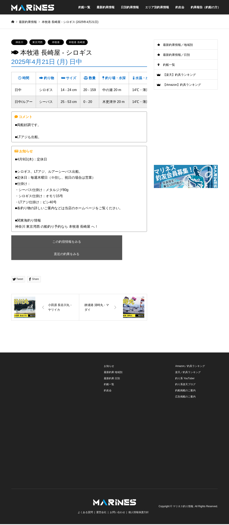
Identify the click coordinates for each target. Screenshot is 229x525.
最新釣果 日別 (112, 379)
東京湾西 (37, 42)
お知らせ (109, 366)
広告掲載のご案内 (185, 397)
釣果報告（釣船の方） (205, 7)
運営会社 (101, 513)
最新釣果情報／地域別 (178, 44)
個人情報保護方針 (138, 513)
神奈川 (19, 42)
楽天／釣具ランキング (188, 372)
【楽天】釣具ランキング (179, 74)
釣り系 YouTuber (185, 379)
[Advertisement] (186, 224)
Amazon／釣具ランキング (190, 366)
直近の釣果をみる (48, 254)
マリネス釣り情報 (183, 507)
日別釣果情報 (130, 7)
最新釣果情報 (105, 7)
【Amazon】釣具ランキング (182, 84)
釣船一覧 (84, 7)
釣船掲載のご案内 (185, 391)
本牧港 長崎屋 (77, 42)
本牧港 (56, 42)
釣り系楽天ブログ (185, 385)
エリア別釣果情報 (157, 7)
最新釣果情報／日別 (176, 54)
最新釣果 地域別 (113, 372)
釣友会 (179, 7)
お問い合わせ (117, 513)
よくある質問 (85, 513)
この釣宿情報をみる (48, 241)
